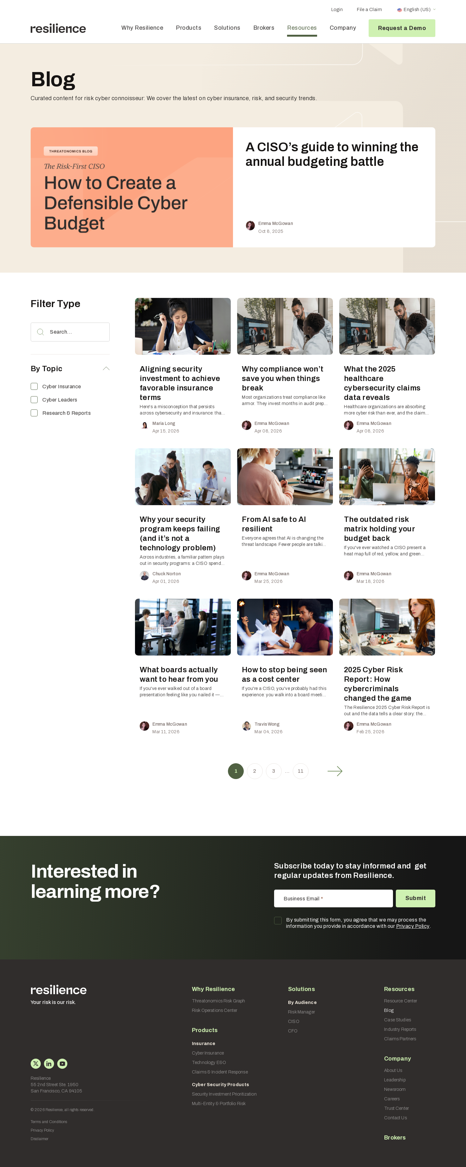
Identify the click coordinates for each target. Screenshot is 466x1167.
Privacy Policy (413, 926)
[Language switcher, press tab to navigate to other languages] (416, 10)
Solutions (227, 28)
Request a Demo (402, 28)
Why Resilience (142, 28)
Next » (335, 771)
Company (343, 28)
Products (188, 28)
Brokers (264, 28)
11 (301, 771)
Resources (302, 28)
